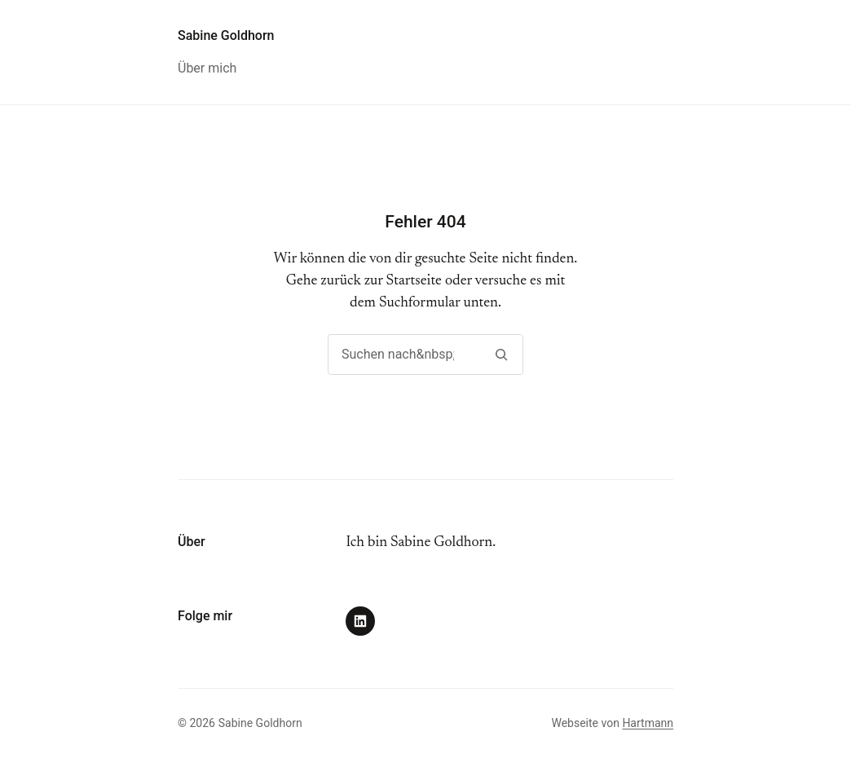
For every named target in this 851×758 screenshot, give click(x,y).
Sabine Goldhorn (226, 35)
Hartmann (647, 722)
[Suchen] (501, 354)
